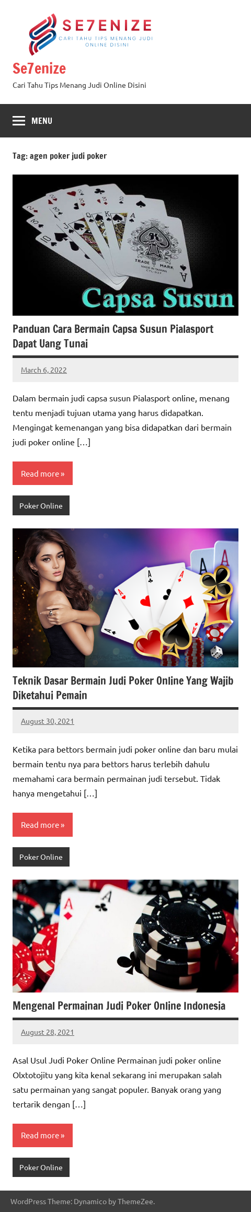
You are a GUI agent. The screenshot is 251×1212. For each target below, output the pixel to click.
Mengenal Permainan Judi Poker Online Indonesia (119, 1005)
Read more (40, 473)
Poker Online (41, 505)
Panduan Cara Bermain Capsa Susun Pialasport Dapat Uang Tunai (113, 336)
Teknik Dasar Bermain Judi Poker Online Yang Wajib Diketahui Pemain (123, 688)
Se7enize (39, 68)
